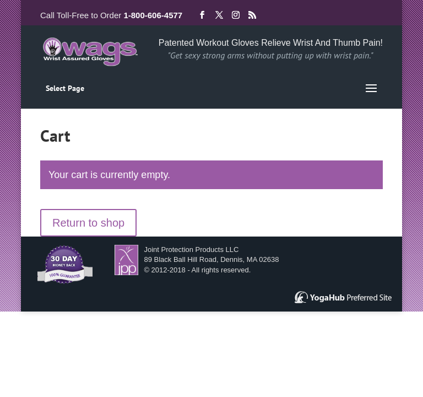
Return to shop (88, 223)
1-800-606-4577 (152, 15)
